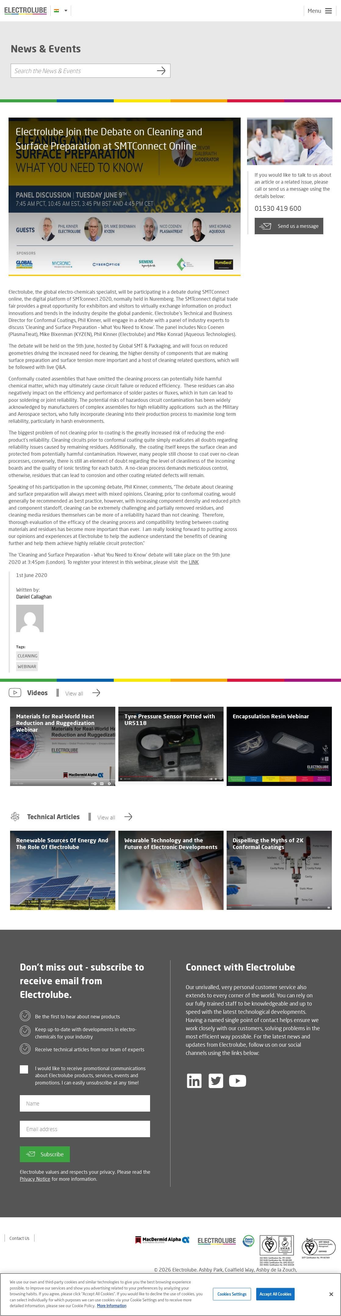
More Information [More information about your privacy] (111, 1306)
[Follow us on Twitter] (215, 1080)
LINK (194, 562)
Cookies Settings (231, 1295)
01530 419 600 (278, 208)
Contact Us (19, 1238)
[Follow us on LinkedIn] (194, 1080)
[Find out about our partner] (162, 1239)
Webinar (27, 666)
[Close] (331, 1295)
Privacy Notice (35, 1179)
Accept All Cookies (275, 1295)
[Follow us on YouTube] (237, 1080)
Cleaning (28, 655)
